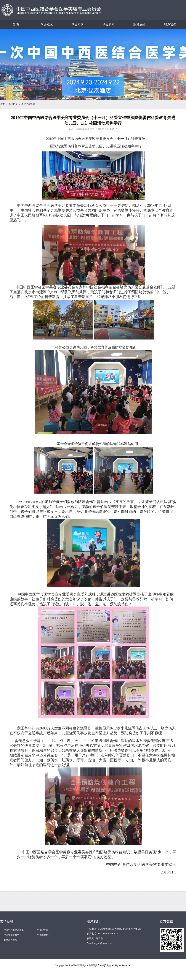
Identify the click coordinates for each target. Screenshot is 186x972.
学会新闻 (108, 24)
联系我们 (170, 24)
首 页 (15, 24)
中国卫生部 (42, 930)
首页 (2, 104)
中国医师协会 (44, 935)
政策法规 (139, 24)
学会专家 (78, 24)
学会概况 (47, 24)
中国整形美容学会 (13, 935)
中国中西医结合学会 (14, 930)
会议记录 (13, 104)
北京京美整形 (10, 939)
